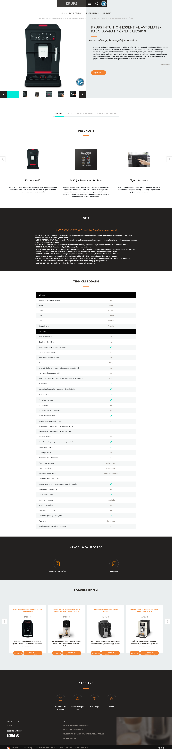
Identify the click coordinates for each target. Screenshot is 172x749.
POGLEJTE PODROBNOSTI (33, 653)
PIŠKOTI (69, 746)
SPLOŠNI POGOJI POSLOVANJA (22, 746)
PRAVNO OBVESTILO (81, 746)
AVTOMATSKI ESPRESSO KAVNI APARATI (78, 724)
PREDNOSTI (59, 113)
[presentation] (3, 94)
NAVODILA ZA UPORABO (107, 113)
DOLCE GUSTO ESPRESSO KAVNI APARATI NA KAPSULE (83, 732)
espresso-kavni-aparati (53, 18)
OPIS (70, 113)
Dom (41, 18)
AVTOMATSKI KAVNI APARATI (75, 18)
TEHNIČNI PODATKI (84, 113)
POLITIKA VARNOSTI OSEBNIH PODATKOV (49, 746)
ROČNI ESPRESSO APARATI (73, 728)
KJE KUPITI (107, 13)
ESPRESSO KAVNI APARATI (71, 13)
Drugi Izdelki (92, 13)
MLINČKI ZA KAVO (69, 736)
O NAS (9, 724)
